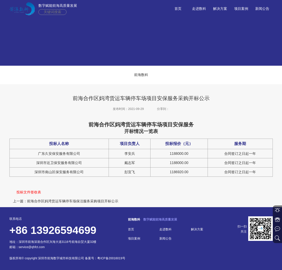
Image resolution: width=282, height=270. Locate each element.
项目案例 (241, 9)
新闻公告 (262, 9)
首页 (177, 9)
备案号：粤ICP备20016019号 (105, 258)
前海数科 (141, 75)
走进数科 (199, 9)
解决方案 (220, 9)
